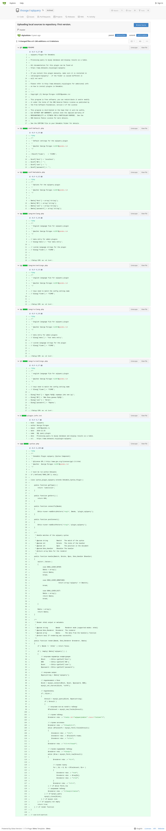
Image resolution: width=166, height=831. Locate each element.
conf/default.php (36, 128)
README (31, 47)
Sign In (159, 3)
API (154, 828)
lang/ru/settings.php (38, 361)
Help (22, 3)
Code (20, 17)
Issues (30, 17)
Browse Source (141, 25)
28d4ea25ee (121, 35)
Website (161, 828)
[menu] (132, 41)
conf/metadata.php (36, 172)
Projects (57, 17)
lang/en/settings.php (38, 265)
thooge (24, 10)
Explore (13, 3)
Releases (70, 17)
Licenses (148, 828)
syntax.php (34, 444)
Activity (91, 17)
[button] (18, 47)
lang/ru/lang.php (36, 309)
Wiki (81, 17)
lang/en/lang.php (36, 214)
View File (144, 48)
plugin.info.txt (34, 416)
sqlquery (36, 10)
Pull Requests (43, 17)
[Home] (4, 3)
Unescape (134, 48)
